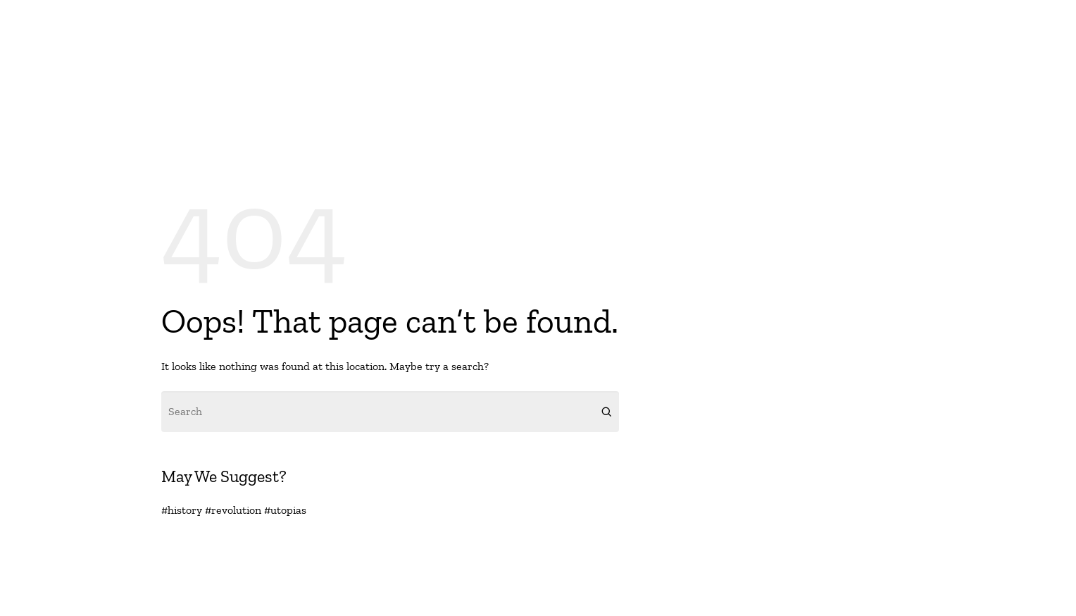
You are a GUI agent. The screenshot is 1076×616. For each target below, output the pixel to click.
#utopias (285, 510)
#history (181, 510)
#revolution (233, 510)
